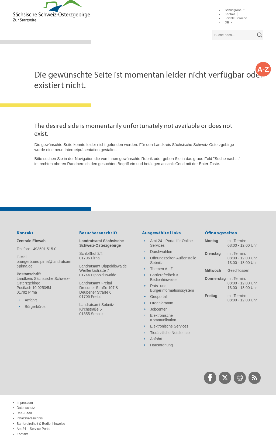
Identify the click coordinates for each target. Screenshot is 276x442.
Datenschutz (26, 408)
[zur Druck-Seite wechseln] (240, 378)
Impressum (25, 403)
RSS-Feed (24, 413)
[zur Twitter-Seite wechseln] (225, 378)
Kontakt (22, 434)
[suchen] (259, 35)
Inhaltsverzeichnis (30, 418)
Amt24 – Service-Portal (33, 429)
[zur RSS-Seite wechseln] (255, 378)
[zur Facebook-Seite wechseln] (210, 378)
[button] (234, 10)
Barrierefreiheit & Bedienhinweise (41, 424)
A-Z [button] (263, 69)
